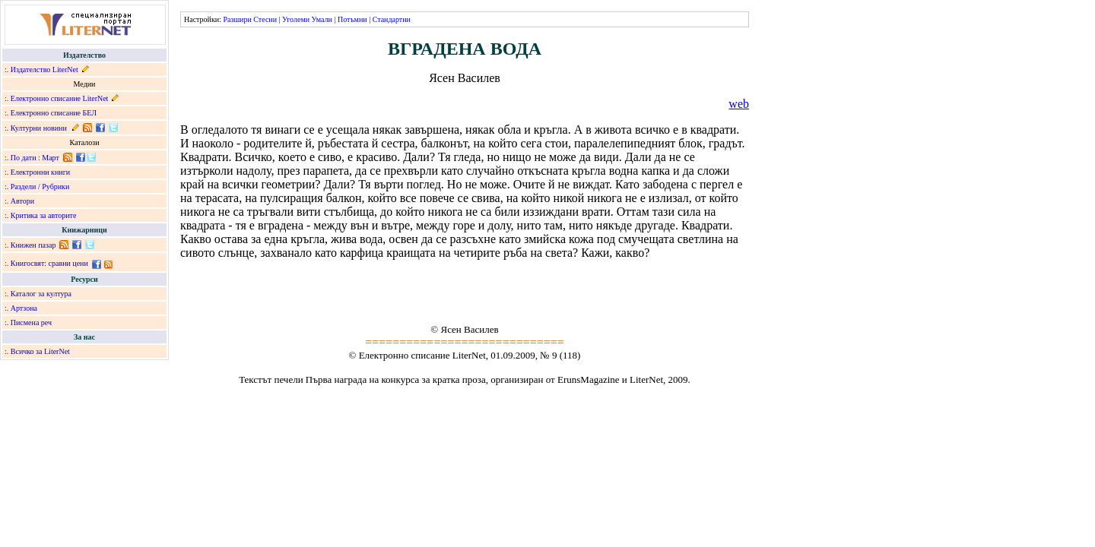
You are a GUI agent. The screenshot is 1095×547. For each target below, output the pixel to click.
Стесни (265, 19)
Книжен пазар (33, 245)
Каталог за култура (41, 293)
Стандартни (392, 19)
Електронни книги (40, 172)
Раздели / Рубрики (40, 186)
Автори (22, 201)
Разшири (237, 19)
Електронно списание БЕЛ (54, 113)
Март (50, 157)
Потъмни (352, 19)
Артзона (24, 308)
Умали (322, 19)
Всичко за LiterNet (40, 351)
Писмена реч (31, 322)
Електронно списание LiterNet (60, 98)
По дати (23, 157)
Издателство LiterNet (44, 69)
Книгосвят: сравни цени (49, 263)
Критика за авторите (44, 215)
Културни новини (39, 128)
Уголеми (295, 19)
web (738, 103)
